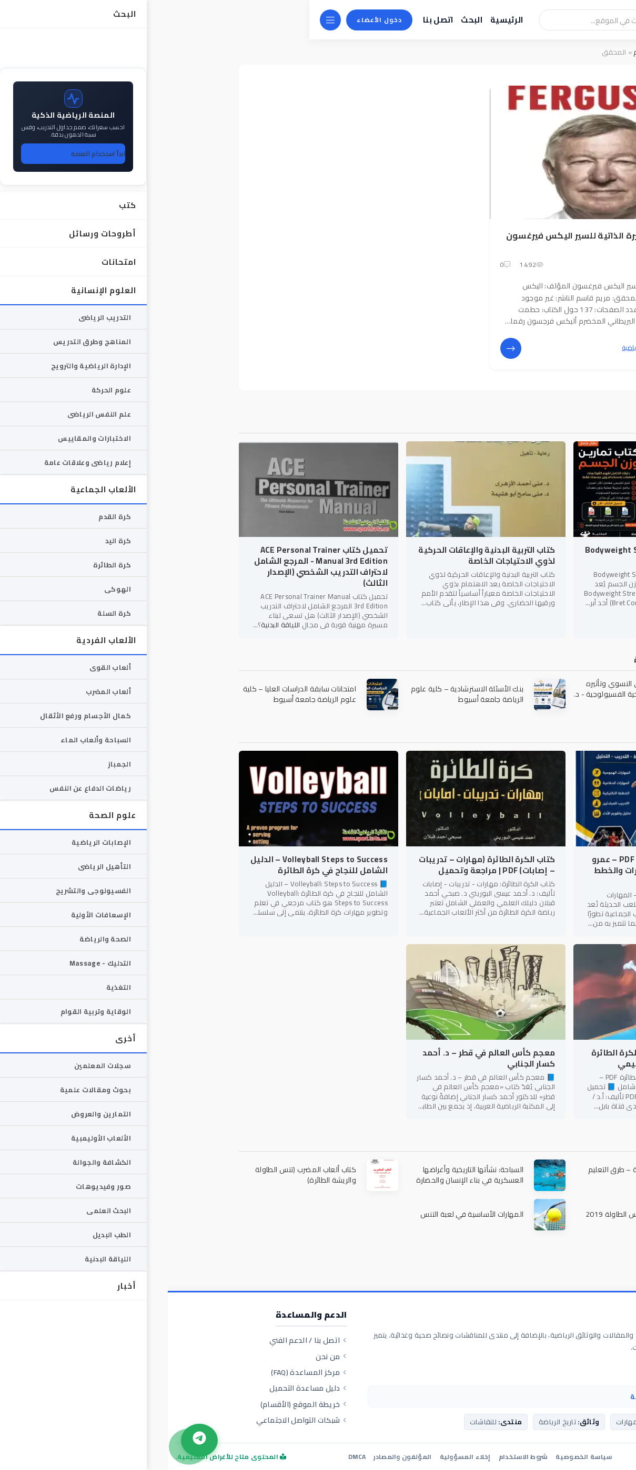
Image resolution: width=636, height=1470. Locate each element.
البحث (304, 19)
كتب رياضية (469, 347)
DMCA (189, 1457)
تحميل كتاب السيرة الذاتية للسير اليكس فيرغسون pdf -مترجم (436, 241)
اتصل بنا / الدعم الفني (140, 1340)
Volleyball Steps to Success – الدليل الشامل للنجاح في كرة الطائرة (151, 865)
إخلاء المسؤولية (297, 1457)
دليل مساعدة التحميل (140, 1388)
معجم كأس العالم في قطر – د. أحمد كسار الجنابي (321, 1058)
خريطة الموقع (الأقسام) (136, 1404)
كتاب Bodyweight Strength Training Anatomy (486, 555)
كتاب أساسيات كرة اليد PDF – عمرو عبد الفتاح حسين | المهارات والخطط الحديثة (489, 870)
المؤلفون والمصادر (235, 1457)
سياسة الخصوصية (416, 1457)
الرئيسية (338, 19)
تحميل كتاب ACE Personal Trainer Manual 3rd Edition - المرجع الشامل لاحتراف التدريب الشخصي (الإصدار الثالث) (153, 566)
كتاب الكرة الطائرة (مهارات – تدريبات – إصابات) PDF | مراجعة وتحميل (319, 865)
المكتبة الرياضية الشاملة (558, 1315)
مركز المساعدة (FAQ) (141, 1372)
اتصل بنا (270, 19)
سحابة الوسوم (488, 52)
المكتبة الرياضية (542, 52)
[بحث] (491, 19)
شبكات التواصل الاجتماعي (133, 1420)
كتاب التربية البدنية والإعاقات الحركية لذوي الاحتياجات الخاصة (318, 555)
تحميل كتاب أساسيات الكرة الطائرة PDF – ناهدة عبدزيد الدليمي (489, 1058)
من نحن (163, 1356)
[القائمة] (162, 19)
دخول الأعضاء (211, 20)
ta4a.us (518, 1456)
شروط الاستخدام (355, 1457)
